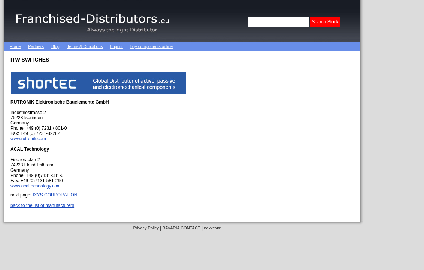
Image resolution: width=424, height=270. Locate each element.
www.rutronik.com (28, 138)
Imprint (116, 46)
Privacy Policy (145, 228)
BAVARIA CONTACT (181, 228)
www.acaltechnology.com (35, 186)
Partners (36, 46)
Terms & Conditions (85, 46)
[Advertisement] (264, 47)
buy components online (151, 46)
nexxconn (212, 228)
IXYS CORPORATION (55, 195)
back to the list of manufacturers (42, 205)
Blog (55, 46)
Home (15, 46)
